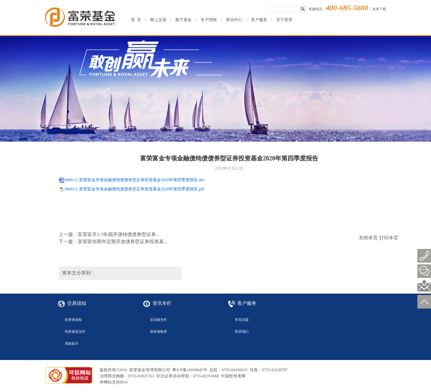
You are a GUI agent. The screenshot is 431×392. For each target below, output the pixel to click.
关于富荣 (284, 19)
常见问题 (242, 320)
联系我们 (242, 331)
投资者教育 (158, 331)
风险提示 (71, 343)
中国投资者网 (233, 376)
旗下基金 (183, 19)
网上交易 (158, 19)
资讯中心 (234, 19)
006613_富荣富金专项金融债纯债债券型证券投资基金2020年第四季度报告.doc (135, 179)
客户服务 (259, 19)
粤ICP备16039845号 (189, 369)
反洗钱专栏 (158, 320)
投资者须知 (73, 320)
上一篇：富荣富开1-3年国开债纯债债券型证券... (109, 234)
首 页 (136, 19)
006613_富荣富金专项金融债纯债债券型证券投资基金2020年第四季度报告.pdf (134, 189)
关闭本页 (368, 237)
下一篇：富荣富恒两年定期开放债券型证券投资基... (113, 241)
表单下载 (379, 9)
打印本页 (388, 237)
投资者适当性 (75, 331)
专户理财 (208, 19)
